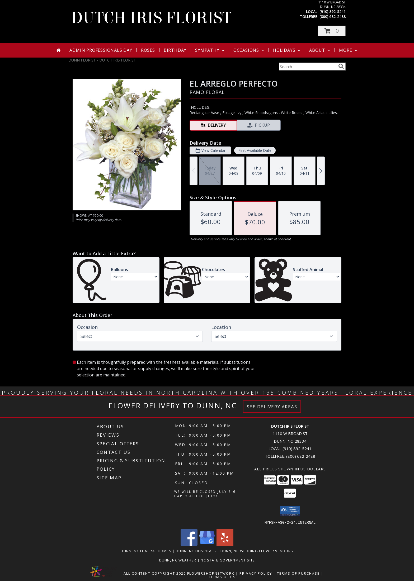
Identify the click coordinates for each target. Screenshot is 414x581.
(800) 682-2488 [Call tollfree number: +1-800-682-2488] (332, 16)
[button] (332, 31)
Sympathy (210, 50)
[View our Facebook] (189, 544)
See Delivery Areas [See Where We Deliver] (272, 407)
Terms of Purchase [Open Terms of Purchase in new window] (298, 573)
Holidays (287, 50)
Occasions (249, 50)
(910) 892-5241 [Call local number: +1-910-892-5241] (332, 11)
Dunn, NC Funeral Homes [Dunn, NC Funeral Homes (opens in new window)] (146, 550)
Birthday (175, 50)
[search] (341, 66)
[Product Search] (307, 66)
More (348, 50)
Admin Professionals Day (100, 50)
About (320, 50)
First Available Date (254, 150)
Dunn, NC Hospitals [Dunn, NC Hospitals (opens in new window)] (196, 550)
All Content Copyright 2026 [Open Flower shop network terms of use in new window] (155, 573)
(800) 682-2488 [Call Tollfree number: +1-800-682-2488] (300, 456)
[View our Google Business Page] (207, 544)
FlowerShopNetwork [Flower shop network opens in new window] (210, 573)
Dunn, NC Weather (177, 560)
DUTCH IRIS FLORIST (151, 18)
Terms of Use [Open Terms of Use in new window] (223, 576)
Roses (148, 50)
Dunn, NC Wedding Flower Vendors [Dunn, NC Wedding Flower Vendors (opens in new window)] (256, 550)
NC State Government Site (228, 560)
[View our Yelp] (225, 544)
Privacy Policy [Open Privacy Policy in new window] (255, 573)
